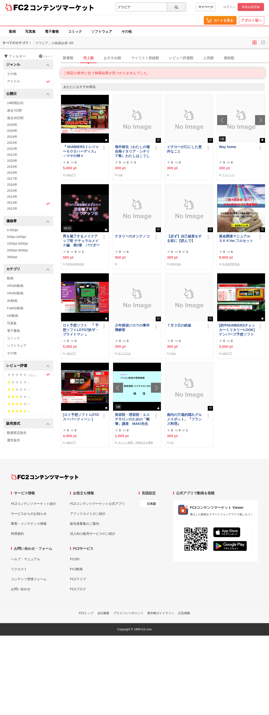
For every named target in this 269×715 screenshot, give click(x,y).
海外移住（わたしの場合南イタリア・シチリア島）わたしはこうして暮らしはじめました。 (132, 151)
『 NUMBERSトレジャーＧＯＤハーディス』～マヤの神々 (81, 151)
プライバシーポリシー (128, 613)
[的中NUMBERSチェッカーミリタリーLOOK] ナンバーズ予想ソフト (237, 329)
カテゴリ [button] (28, 269)
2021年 (12, 155)
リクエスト (19, 569)
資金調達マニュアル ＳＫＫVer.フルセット (236, 238)
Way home (227, 147)
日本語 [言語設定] (151, 504)
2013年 (28, 203)
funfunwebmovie (75, 264)
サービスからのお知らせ (29, 514)
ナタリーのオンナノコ (132, 236)
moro (173, 353)
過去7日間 (14, 110)
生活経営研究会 (231, 264)
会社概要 (103, 613)
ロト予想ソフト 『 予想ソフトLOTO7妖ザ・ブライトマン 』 (81, 329)
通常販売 (13, 440)
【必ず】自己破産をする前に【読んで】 (184, 238)
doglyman (175, 264)
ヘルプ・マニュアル (25, 559)
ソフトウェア (101, 31)
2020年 (12, 161)
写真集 (30, 31)
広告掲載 (184, 613)
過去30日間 (15, 118)
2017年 (12, 178)
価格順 (229, 58)
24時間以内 (15, 103)
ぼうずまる (124, 353)
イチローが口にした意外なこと (184, 149)
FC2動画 (76, 569)
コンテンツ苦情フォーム (29, 579)
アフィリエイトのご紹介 (88, 514)
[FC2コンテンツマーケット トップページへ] (44, 476)
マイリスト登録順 (145, 58)
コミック (75, 31)
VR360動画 (15, 293)
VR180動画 (15, 286)
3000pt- (12, 257)
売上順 (88, 58)
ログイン (229, 7)
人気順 (208, 58)
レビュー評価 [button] (28, 365)
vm (171, 442)
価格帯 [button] (28, 221)
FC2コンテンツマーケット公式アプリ (97, 504)
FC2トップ (86, 613)
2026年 (12, 125)
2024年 (12, 137)
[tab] (165, 58)
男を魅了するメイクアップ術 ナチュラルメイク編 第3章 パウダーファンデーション (81, 240)
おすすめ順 (112, 58)
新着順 (68, 58)
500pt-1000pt (16, 237)
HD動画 (12, 316)
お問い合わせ (20, 589)
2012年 (12, 208)
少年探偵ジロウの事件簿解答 (132, 327)
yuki (120, 175)
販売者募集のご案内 (84, 524)
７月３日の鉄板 (179, 325)
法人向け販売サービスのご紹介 (92, 534)
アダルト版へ (251, 20)
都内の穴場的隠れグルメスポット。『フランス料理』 (184, 419)
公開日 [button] (28, 94)
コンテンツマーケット (62, 7)
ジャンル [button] (28, 64)
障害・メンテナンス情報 (29, 524)
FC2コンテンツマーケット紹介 (33, 504)
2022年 (12, 149)
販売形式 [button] (28, 423)
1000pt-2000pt (17, 243)
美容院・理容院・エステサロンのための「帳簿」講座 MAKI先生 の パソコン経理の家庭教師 (132, 419)
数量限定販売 (16, 433)
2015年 (12, 190)
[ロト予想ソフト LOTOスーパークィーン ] (81, 417)
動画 (12, 31)
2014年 (12, 196)
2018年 (12, 173)
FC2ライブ (78, 579)
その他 (126, 31)
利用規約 (17, 534)
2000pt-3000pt (17, 250)
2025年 (12, 131)
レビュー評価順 (181, 58)
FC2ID (74, 559)
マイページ (205, 7)
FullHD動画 (15, 308)
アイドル (28, 81)
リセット (46, 56)
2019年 (12, 167)
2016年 (12, 184)
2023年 (12, 143)
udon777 (71, 175)
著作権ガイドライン (160, 613)
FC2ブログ (78, 589)
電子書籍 (52, 31)
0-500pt (12, 230)
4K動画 (12, 301)
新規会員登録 (251, 7)
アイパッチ (228, 175)
